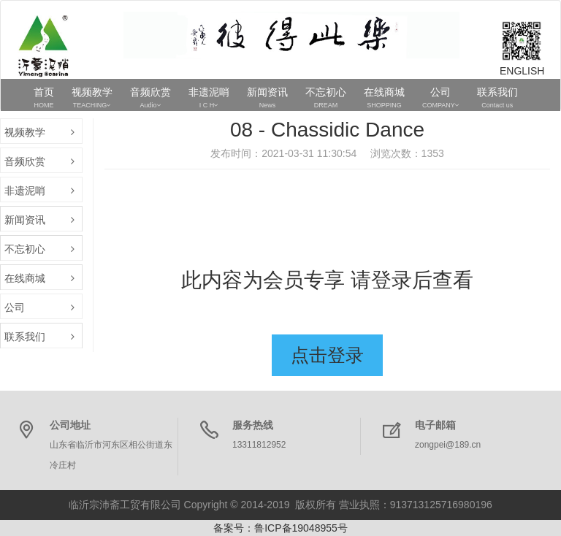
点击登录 (327, 355)
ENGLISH (521, 71)
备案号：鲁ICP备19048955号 (280, 528)
